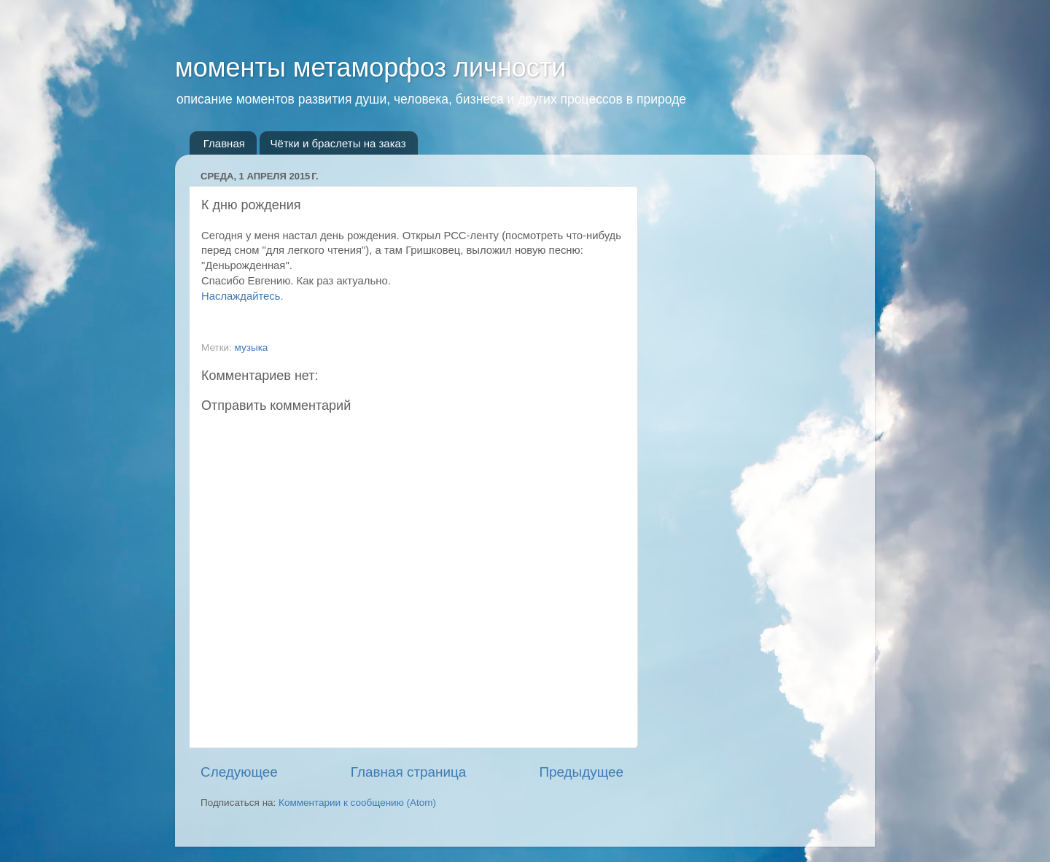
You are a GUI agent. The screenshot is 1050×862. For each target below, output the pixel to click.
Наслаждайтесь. (242, 296)
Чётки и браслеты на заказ (338, 143)
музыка (251, 347)
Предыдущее (581, 772)
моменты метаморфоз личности (370, 67)
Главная (224, 143)
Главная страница (409, 772)
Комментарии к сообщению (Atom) (357, 802)
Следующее (239, 772)
